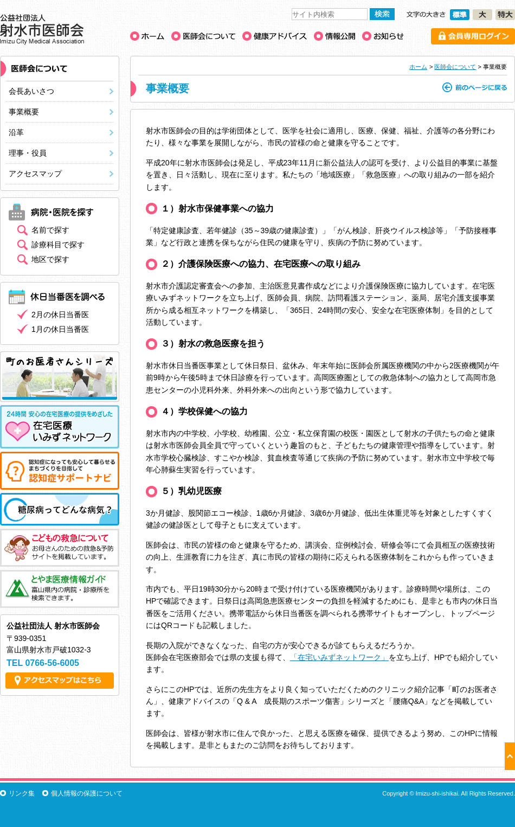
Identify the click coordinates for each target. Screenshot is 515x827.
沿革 (16, 132)
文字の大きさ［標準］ (459, 14)
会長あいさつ (31, 91)
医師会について (455, 66)
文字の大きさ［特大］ (505, 14)
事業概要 (24, 111)
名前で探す (50, 230)
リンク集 (22, 793)
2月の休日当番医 (60, 314)
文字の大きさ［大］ (482, 14)
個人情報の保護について (87, 793)
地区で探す (50, 259)
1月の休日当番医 (60, 329)
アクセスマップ (35, 173)
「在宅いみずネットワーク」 (339, 657)
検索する (382, 14)
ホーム (418, 66)
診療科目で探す (58, 244)
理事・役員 (28, 153)
